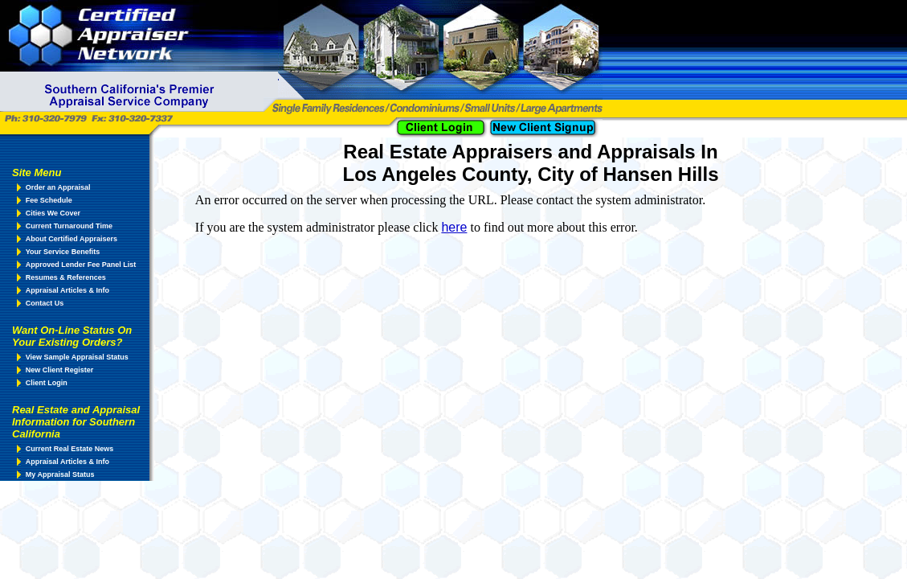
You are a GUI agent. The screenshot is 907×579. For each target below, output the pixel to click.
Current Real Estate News (70, 449)
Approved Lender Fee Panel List (81, 265)
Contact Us (45, 303)
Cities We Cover (53, 213)
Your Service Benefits (63, 252)
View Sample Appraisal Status (77, 357)
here (454, 227)
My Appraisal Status (60, 474)
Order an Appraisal (58, 187)
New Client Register (60, 370)
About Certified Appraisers (71, 239)
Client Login (46, 383)
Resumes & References (66, 277)
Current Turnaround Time (69, 226)
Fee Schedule (49, 200)
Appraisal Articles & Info (67, 290)
